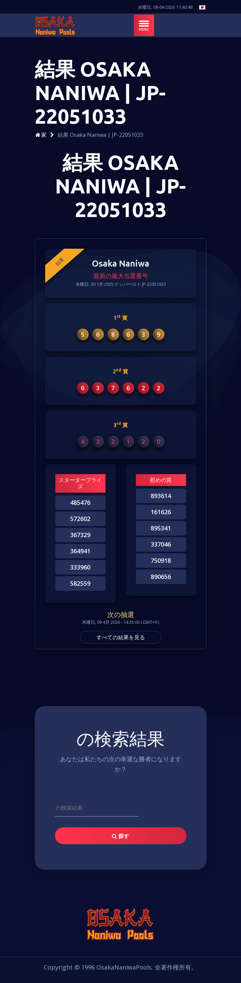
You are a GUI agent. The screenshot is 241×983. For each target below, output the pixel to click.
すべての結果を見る (120, 637)
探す (120, 836)
